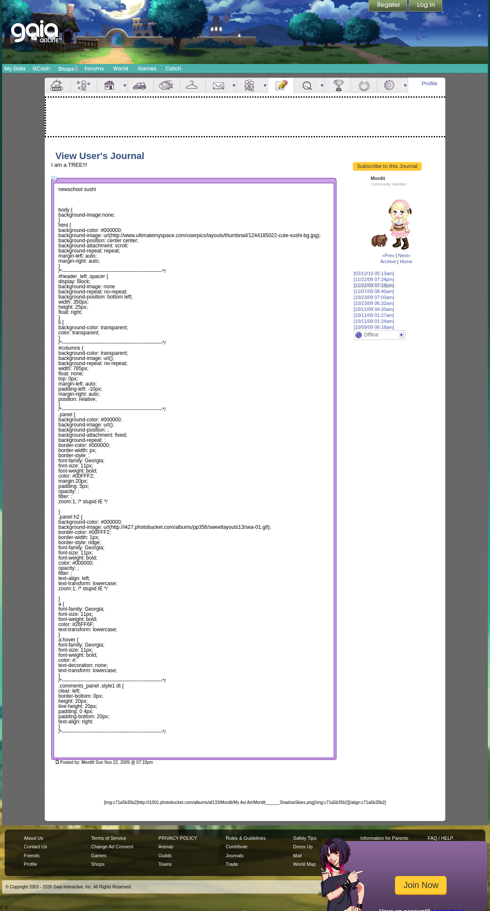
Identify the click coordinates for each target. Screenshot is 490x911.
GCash (41, 68)
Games (147, 68)
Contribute (237, 846)
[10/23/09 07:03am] (374, 297)
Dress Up (303, 846)
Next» (404, 255)
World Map (304, 864)
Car (140, 85)
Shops (68, 68)
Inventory (192, 85)
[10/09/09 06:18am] (374, 327)
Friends (249, 85)
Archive (388, 261)
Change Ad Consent (112, 846)
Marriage (364, 85)
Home (406, 261)
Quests (307, 85)
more (124, 85)
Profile (430, 83)
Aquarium (166, 85)
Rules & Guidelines (246, 838)
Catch (174, 68)
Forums (94, 68)
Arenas (166, 846)
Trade (232, 864)
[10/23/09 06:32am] (374, 303)
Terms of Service (108, 838)
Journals (235, 855)
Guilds (165, 855)
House (109, 85)
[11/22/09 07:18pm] (374, 285)
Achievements (338, 85)
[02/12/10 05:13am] (374, 273)
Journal (281, 85)
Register (389, 6)
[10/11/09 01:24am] (374, 321)
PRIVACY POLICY (178, 838)
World (120, 68)
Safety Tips (305, 838)
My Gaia (14, 68)
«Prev (388, 255)
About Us (33, 838)
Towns (165, 864)
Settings (390, 85)
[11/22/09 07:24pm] (374, 279)
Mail (218, 85)
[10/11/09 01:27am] (374, 315)
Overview (57, 85)
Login (426, 6)
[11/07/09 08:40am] (374, 291)
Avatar (83, 85)
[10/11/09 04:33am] (374, 309)
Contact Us (35, 846)
